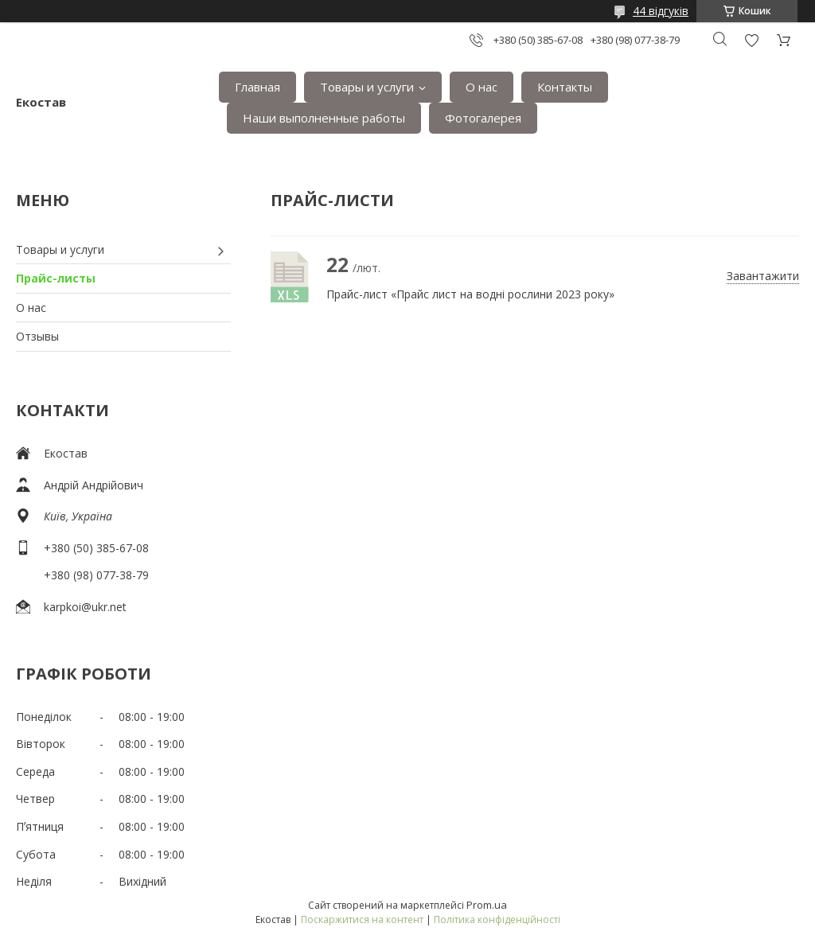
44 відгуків (660, 10)
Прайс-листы (56, 278)
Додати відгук (751, 40)
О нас (481, 87)
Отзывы (37, 336)
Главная (257, 87)
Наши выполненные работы (324, 118)
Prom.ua (486, 905)
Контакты (564, 87)
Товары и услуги (367, 87)
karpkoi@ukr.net (85, 606)
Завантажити (763, 275)
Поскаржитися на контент (362, 919)
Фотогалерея (483, 118)
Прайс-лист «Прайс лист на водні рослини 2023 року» (290, 276)
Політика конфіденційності (497, 919)
